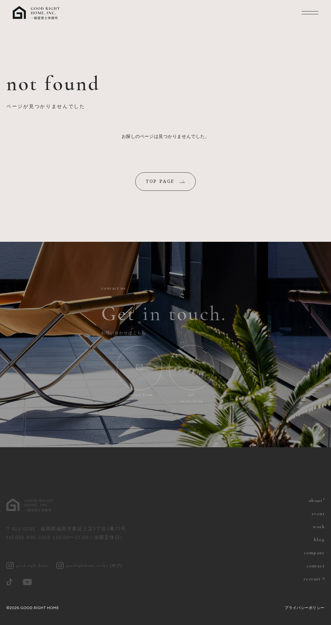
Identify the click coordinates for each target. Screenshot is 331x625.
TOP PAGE (160, 181)
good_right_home (27, 565)
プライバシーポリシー (305, 608)
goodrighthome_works (90, 565)
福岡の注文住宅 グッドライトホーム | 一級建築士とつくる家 (36, 12)
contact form (139, 394)
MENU (310, 12)
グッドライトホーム (30, 505)
